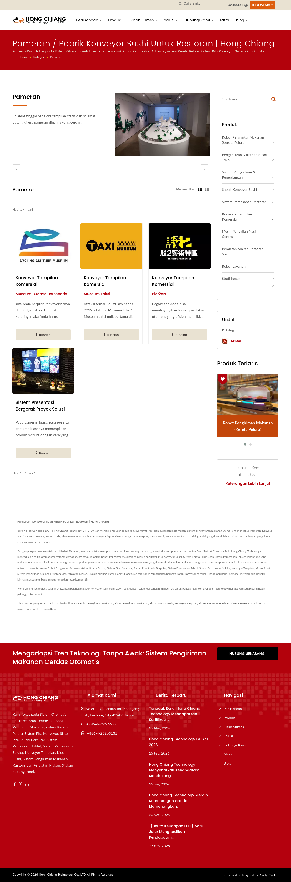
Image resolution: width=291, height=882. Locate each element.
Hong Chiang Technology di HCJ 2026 (178, 742)
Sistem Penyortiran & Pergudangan (239, 174)
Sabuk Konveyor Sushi (239, 189)
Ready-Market (268, 875)
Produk (116, 20)
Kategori (39, 57)
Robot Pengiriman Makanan (96, 603)
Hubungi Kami (198, 20)
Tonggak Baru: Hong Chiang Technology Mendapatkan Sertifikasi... (175, 714)
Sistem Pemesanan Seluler (214, 603)
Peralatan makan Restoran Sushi (243, 251)
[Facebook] (15, 784)
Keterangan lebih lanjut (247, 483)
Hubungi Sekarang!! (247, 653)
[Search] (204, 3)
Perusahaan (88, 20)
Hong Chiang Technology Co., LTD (62, 874)
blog (241, 20)
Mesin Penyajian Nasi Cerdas (239, 234)
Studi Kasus (231, 278)
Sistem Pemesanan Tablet (246, 603)
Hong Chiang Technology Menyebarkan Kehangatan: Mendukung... (174, 770)
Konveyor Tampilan (186, 603)
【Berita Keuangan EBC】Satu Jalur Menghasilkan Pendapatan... (176, 831)
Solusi (171, 20)
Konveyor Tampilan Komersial (37, 281)
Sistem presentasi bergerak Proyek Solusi (40, 405)
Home (24, 57)
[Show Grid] (200, 189)
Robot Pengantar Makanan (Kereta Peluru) (243, 140)
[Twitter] (20, 784)
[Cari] (180, 3)
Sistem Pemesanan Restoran (244, 201)
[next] (204, 168)
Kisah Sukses (144, 20)
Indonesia (261, 5)
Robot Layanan (234, 266)
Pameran (56, 57)
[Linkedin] (27, 784)
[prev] (16, 168)
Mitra (224, 20)
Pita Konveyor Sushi (161, 603)
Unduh (232, 341)
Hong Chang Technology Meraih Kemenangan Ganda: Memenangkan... (178, 800)
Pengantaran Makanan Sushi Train (244, 157)
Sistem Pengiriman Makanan (131, 603)
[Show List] (207, 189)
